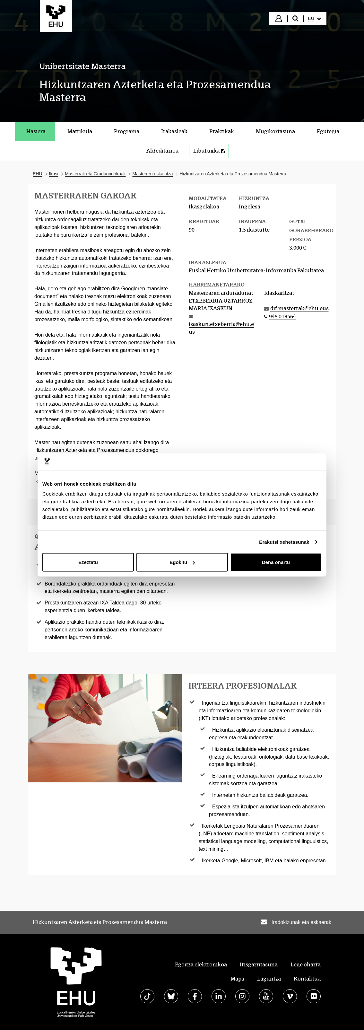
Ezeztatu (88, 562)
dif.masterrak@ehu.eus (299, 308)
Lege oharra (305, 965)
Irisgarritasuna (259, 965)
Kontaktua (307, 979)
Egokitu (182, 562)
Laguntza (269, 979)
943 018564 (282, 316)
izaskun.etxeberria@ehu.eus (221, 328)
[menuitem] (314, 18)
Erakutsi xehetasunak (284, 541)
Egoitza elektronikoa (201, 965)
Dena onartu (276, 562)
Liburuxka (209, 151)
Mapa (237, 979)
